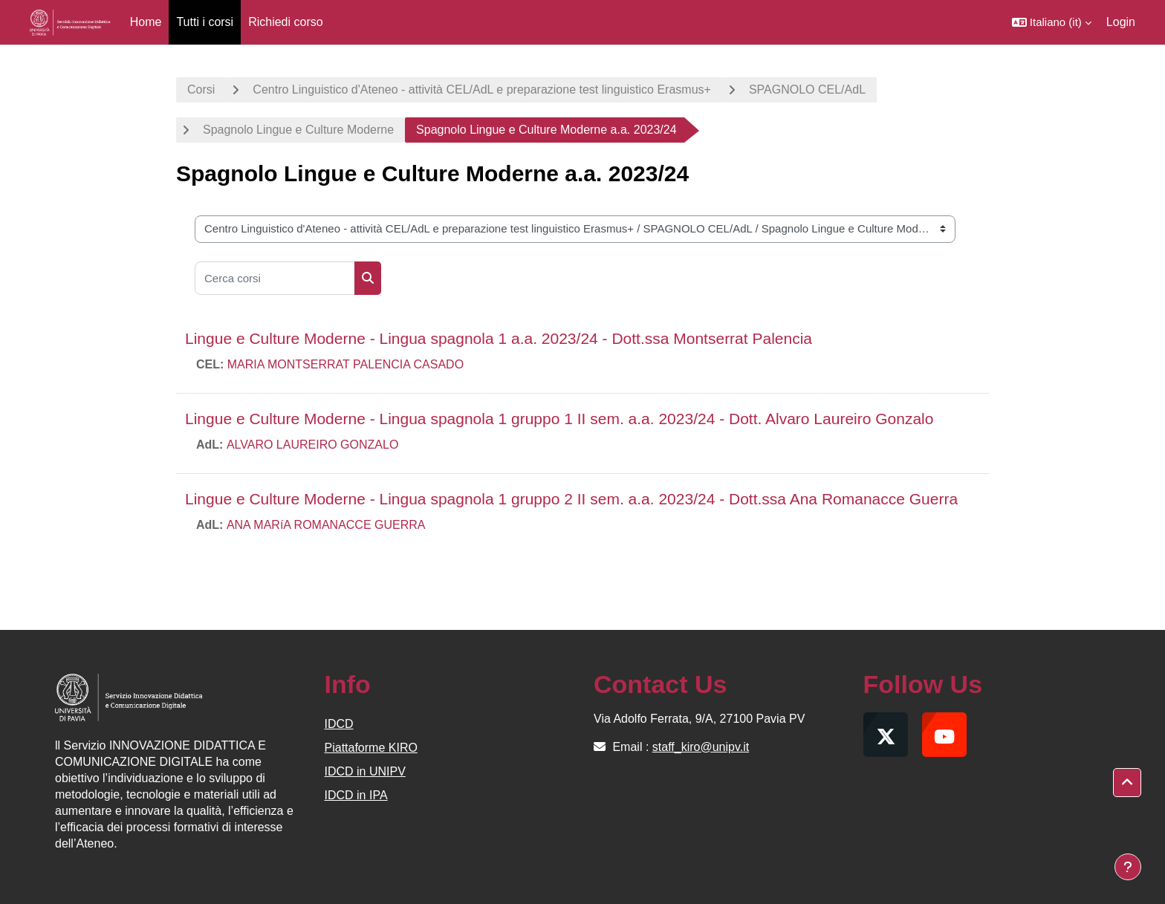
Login (1120, 22)
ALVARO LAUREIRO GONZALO (312, 444)
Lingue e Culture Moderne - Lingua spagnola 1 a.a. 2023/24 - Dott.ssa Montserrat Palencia (498, 338)
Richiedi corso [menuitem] (285, 22)
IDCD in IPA (356, 795)
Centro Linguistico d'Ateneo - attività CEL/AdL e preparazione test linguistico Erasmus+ (482, 89)
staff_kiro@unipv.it (700, 747)
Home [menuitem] (146, 22)
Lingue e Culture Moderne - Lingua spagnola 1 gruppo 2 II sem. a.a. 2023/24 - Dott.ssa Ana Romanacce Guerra (571, 498)
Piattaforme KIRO (371, 747)
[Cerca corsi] (275, 278)
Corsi (201, 89)
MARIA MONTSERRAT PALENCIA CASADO (345, 364)
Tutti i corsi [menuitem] (204, 22)
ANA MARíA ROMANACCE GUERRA (326, 524)
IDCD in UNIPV (365, 771)
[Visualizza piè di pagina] (1127, 866)
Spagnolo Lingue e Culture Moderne (298, 129)
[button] (1051, 22)
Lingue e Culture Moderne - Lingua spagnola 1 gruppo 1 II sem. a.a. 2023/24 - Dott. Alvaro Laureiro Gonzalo (559, 418)
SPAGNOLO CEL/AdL (807, 89)
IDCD (339, 724)
